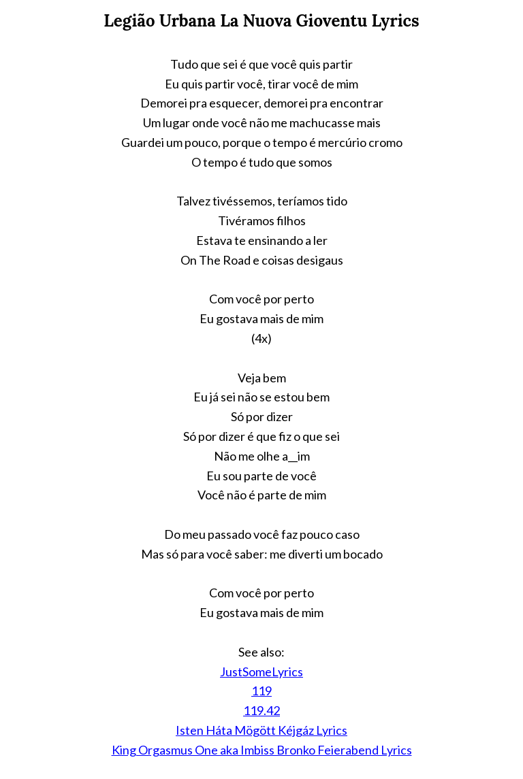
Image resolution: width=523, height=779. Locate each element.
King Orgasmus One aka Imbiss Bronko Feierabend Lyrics (262, 749)
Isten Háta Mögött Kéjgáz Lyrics (261, 730)
